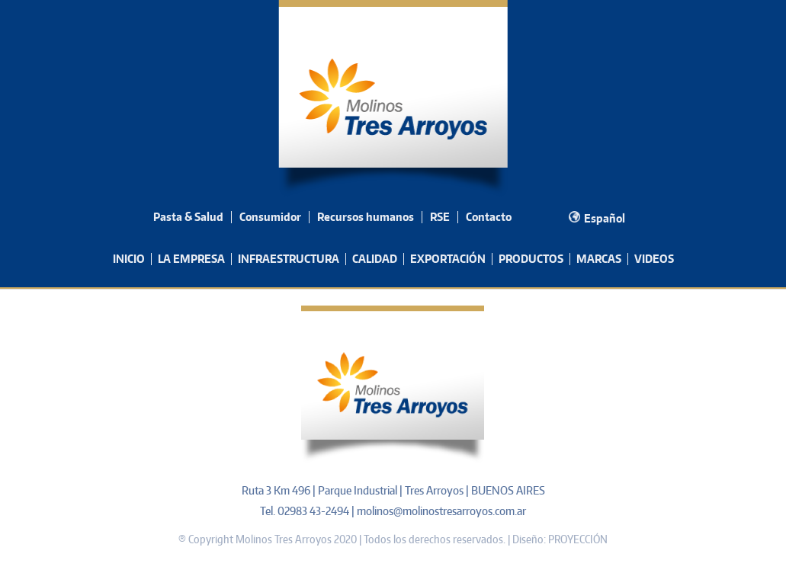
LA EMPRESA (191, 258)
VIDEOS (654, 258)
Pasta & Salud (188, 217)
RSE (440, 217)
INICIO (129, 258)
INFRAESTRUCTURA (288, 258)
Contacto (489, 217)
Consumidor (270, 217)
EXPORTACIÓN (448, 258)
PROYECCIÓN (578, 539)
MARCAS (598, 258)
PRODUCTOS (531, 258)
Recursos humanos (365, 217)
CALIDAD (374, 258)
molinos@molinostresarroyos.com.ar (441, 511)
